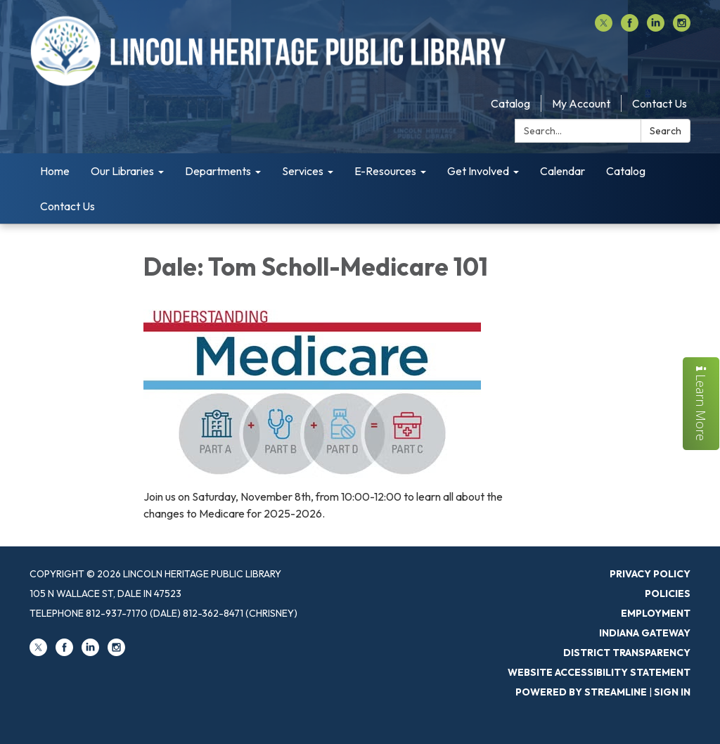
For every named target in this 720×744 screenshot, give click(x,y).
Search (665, 130)
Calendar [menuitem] (562, 171)
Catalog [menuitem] (625, 171)
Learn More (701, 403)
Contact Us (659, 103)
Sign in (672, 692)
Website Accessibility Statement (599, 672)
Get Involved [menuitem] (478, 171)
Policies (667, 593)
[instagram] (681, 27)
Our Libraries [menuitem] (122, 171)
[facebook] (629, 27)
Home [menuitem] (55, 171)
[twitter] (603, 27)
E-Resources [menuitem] (385, 171)
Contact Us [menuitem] (67, 206)
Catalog (510, 103)
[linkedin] (655, 27)
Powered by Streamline (581, 692)
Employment (655, 613)
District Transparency (626, 652)
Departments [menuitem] (218, 171)
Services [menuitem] (302, 171)
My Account (581, 103)
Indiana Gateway (644, 633)
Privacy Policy (650, 573)
